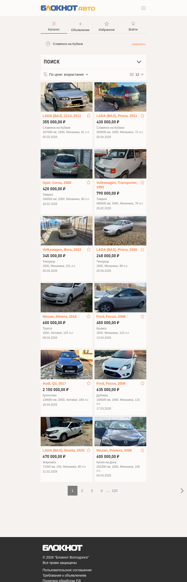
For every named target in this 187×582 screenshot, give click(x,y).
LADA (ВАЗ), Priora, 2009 (116, 250)
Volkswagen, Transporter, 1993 (117, 185)
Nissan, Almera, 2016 (60, 316)
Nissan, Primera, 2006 (114, 450)
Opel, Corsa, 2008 (57, 183)
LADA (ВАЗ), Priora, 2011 (116, 116)
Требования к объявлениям (64, 575)
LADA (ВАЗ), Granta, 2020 (63, 450)
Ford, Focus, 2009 (110, 383)
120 (114, 491)
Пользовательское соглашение (67, 570)
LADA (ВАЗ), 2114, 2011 (62, 116)
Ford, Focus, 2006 (110, 316)
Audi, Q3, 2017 (54, 383)
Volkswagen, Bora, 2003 (62, 250)
